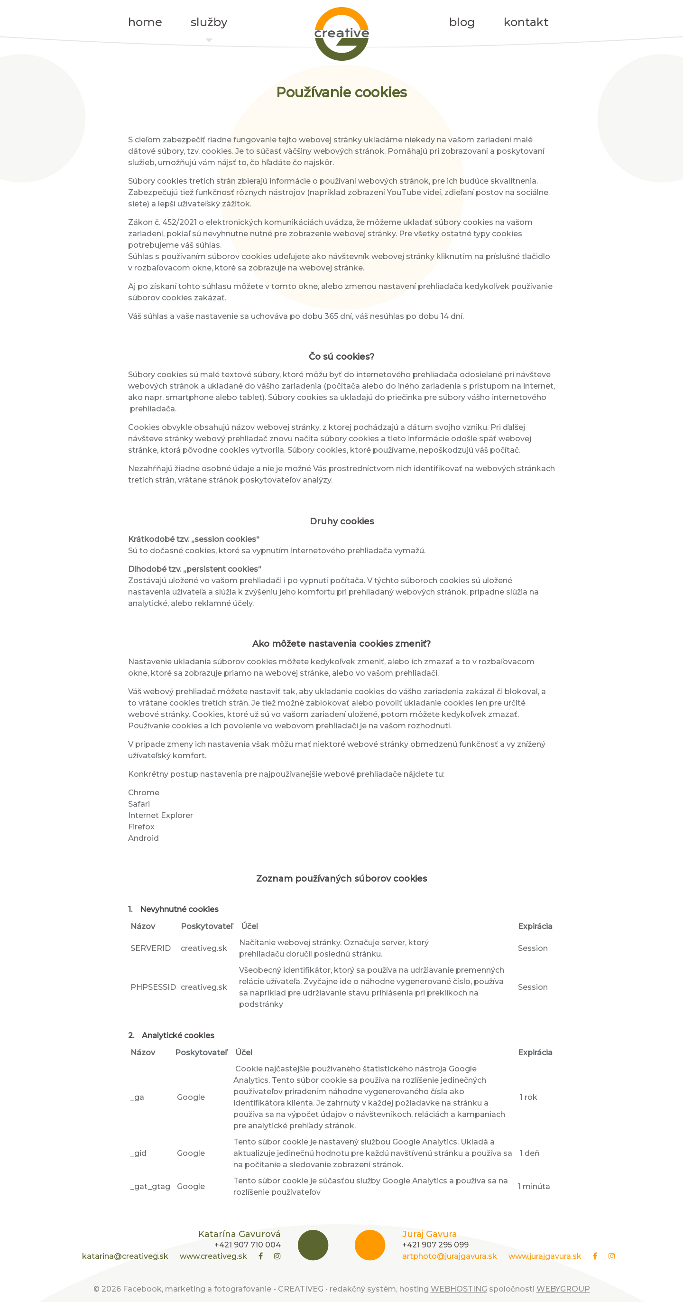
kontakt (526, 22)
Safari (139, 804)
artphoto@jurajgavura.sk (449, 1256)
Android (143, 838)
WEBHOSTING (459, 1288)
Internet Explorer (160, 815)
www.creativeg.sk (213, 1256)
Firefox (142, 826)
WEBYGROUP (563, 1288)
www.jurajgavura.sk (544, 1256)
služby (209, 24)
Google (192, 1097)
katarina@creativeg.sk (125, 1256)
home (145, 22)
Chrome (143, 792)
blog (462, 22)
